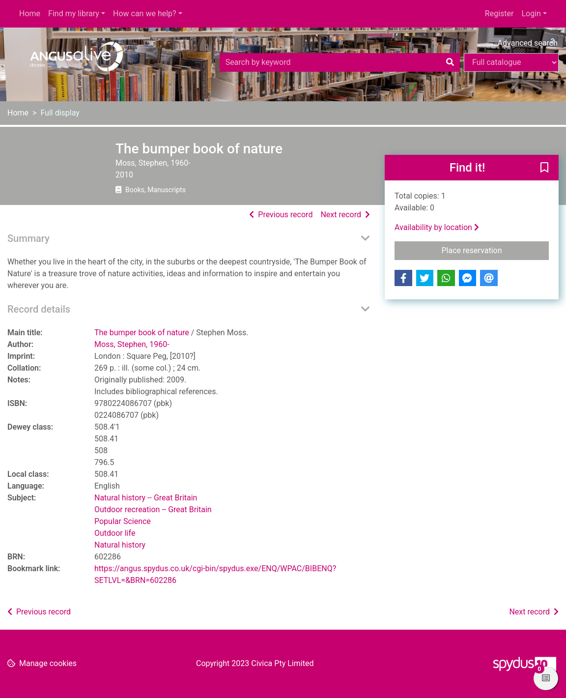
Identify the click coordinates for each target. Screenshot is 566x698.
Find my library (73, 13)
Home (29, 13)
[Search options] (511, 62)
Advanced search (528, 43)
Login (530, 13)
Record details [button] (38, 309)
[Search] (450, 62)
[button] (544, 168)
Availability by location (437, 227)
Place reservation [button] (495, 249)
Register (499, 13)
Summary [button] (28, 238)
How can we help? (144, 13)
